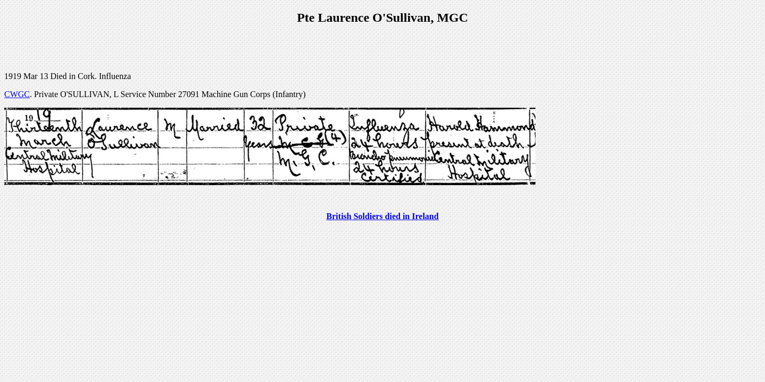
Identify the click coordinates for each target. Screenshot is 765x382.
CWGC (17, 94)
